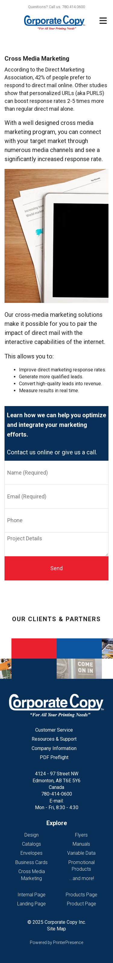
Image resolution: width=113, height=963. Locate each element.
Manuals (81, 844)
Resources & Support (54, 739)
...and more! (81, 878)
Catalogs (31, 844)
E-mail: (56, 801)
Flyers (81, 835)
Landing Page (31, 904)
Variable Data (81, 853)
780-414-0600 (56, 794)
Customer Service (54, 730)
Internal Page (31, 895)
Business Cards (31, 862)
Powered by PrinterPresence (56, 942)
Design (31, 835)
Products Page (81, 895)
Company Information (54, 748)
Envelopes (31, 853)
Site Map (56, 929)
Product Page (81, 904)
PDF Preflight (54, 757)
